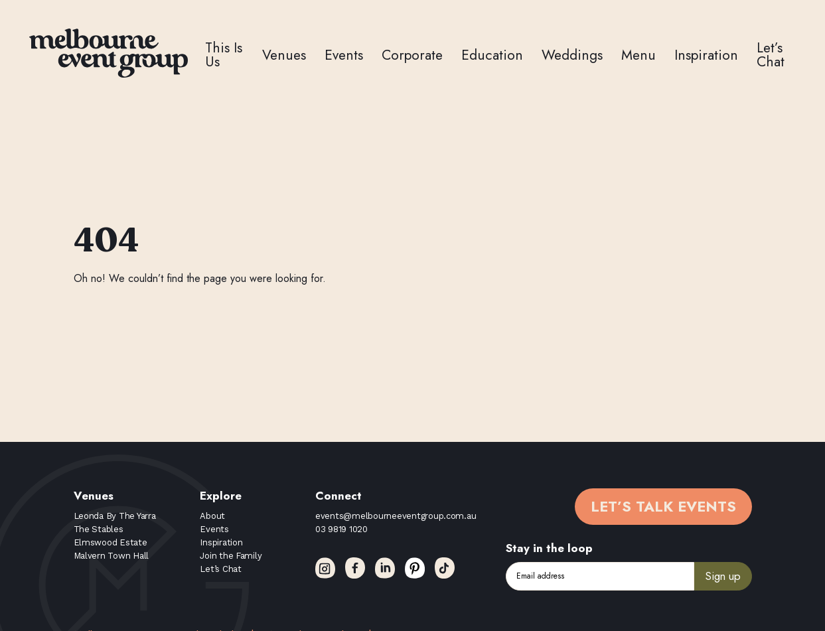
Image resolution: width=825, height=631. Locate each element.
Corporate (412, 55)
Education (492, 55)
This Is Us (223, 55)
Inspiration (706, 55)
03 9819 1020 (341, 529)
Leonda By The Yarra (115, 516)
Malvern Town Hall (111, 556)
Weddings (572, 55)
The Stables (98, 529)
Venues (284, 55)
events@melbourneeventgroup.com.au (395, 516)
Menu (638, 55)
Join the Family (231, 556)
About (212, 516)
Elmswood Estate (110, 542)
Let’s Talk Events (663, 506)
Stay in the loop (549, 548)
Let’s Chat (771, 55)
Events (344, 55)
